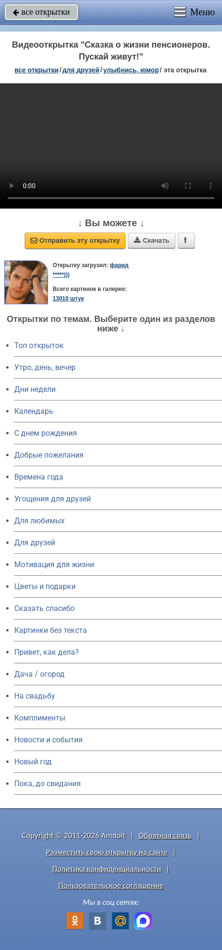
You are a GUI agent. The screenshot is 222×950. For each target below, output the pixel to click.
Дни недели (35, 389)
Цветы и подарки (45, 586)
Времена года (38, 476)
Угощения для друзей (52, 498)
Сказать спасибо (44, 608)
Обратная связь (165, 835)
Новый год (33, 761)
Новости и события (48, 739)
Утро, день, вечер (45, 367)
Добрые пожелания (49, 455)
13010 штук (68, 298)
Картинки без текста (50, 630)
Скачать (151, 240)
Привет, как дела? (46, 652)
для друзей (80, 70)
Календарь (33, 411)
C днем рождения (45, 433)
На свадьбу (34, 695)
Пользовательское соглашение (111, 885)
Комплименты (39, 717)
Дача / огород (39, 674)
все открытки (41, 12)
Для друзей (34, 542)
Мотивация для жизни (54, 564)
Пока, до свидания (47, 783)
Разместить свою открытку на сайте (107, 852)
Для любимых (39, 520)
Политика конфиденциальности (106, 869)
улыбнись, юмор (131, 70)
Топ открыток (39, 345)
